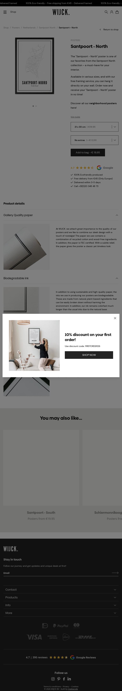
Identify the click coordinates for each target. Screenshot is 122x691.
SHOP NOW (89, 355)
